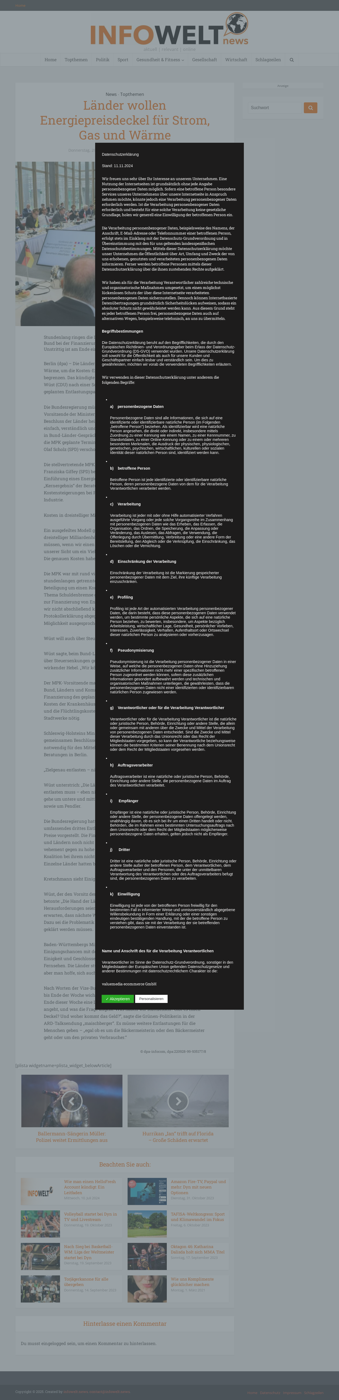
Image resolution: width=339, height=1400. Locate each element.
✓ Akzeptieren (118, 999)
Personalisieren (151, 999)
